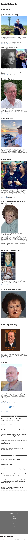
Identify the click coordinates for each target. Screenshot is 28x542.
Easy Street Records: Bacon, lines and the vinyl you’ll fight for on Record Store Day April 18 (13, 435)
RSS (8, 529)
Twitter (18, 529)
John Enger (5, 362)
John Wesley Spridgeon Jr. (10, 15)
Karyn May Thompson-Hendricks (12, 250)
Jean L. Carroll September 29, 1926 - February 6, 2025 (13, 202)
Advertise (14, 518)
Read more (3, 43)
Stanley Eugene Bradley (9, 324)
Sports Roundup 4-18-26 (6, 425)
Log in (7, 43)
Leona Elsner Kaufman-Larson (11, 289)
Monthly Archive (14, 519)
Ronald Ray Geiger (7, 118)
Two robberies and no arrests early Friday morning (13, 430)
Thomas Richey (6, 159)
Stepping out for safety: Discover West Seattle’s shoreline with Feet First (12, 448)
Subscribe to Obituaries (5, 411)
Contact (14, 516)
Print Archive (14, 521)
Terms (14, 523)
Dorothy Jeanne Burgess (9, 48)
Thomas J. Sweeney (8, 79)
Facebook (13, 529)
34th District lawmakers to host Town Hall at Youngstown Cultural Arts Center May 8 (11, 419)
